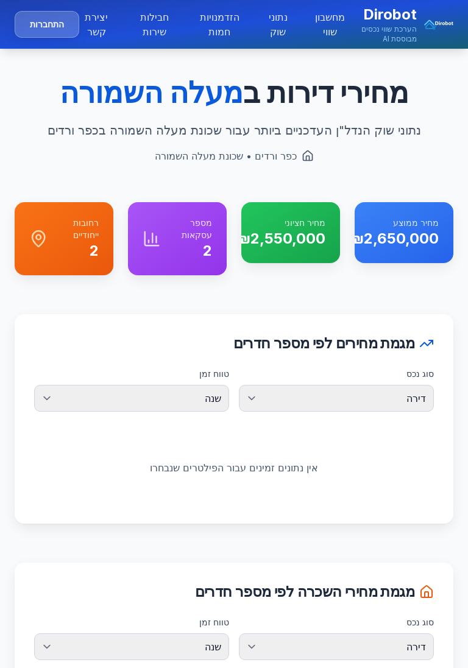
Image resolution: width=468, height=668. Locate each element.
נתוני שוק (278, 24)
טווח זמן (214, 373)
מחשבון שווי (330, 24)
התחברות (47, 24)
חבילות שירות (154, 24)
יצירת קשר (96, 24)
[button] (400, 24)
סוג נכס (420, 373)
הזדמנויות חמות (219, 24)
